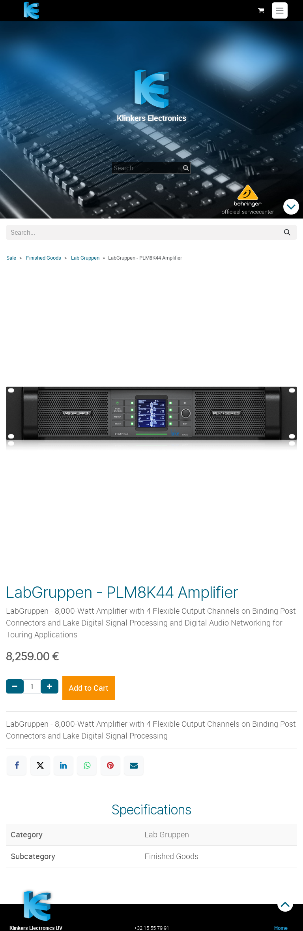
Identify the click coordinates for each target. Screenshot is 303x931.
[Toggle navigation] (280, 10)
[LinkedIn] (63, 765)
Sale (11, 257)
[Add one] (49, 686)
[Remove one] (15, 686)
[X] (40, 765)
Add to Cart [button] (88, 687)
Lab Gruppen (85, 257)
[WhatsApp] (86, 765)
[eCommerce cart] (261, 10)
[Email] (133, 765)
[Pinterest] (110, 765)
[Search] (287, 232)
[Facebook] (16, 765)
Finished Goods (43, 257)
